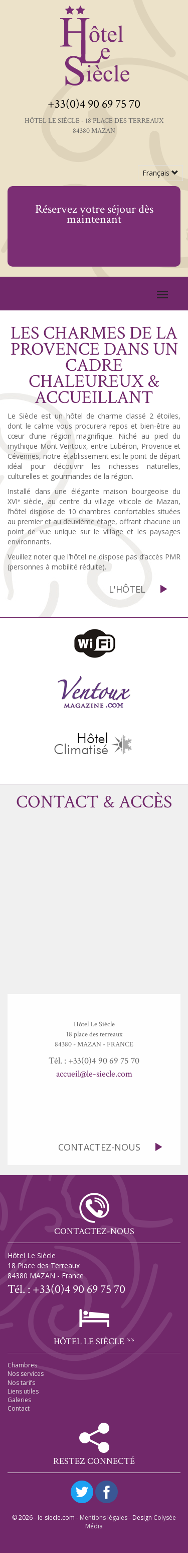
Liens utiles (23, 1391)
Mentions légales (103, 1517)
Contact (19, 1408)
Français (160, 173)
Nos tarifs (21, 1382)
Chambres (22, 1365)
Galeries (19, 1400)
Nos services (26, 1373)
